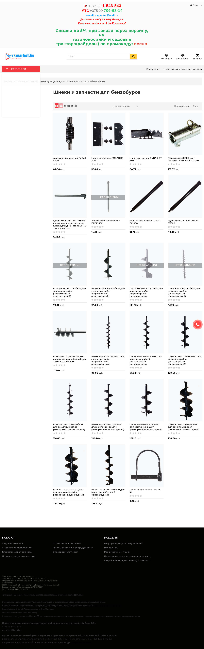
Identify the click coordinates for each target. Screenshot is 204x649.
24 (195, 106)
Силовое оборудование (17, 547)
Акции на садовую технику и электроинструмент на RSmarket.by (128, 560)
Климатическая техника (17, 552)
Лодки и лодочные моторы (19, 556)
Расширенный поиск (117, 552)
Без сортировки (125, 106)
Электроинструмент (65, 552)
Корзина (197, 57)
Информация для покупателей (182, 69)
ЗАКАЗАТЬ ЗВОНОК (199, 324)
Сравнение (182, 57)
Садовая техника (12, 543)
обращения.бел (81, 642)
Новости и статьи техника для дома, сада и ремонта (128, 556)
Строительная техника (67, 543)
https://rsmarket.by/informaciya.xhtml (108, 606)
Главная (8, 81)
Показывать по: (182, 106)
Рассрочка (152, 69)
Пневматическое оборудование (73, 547)
